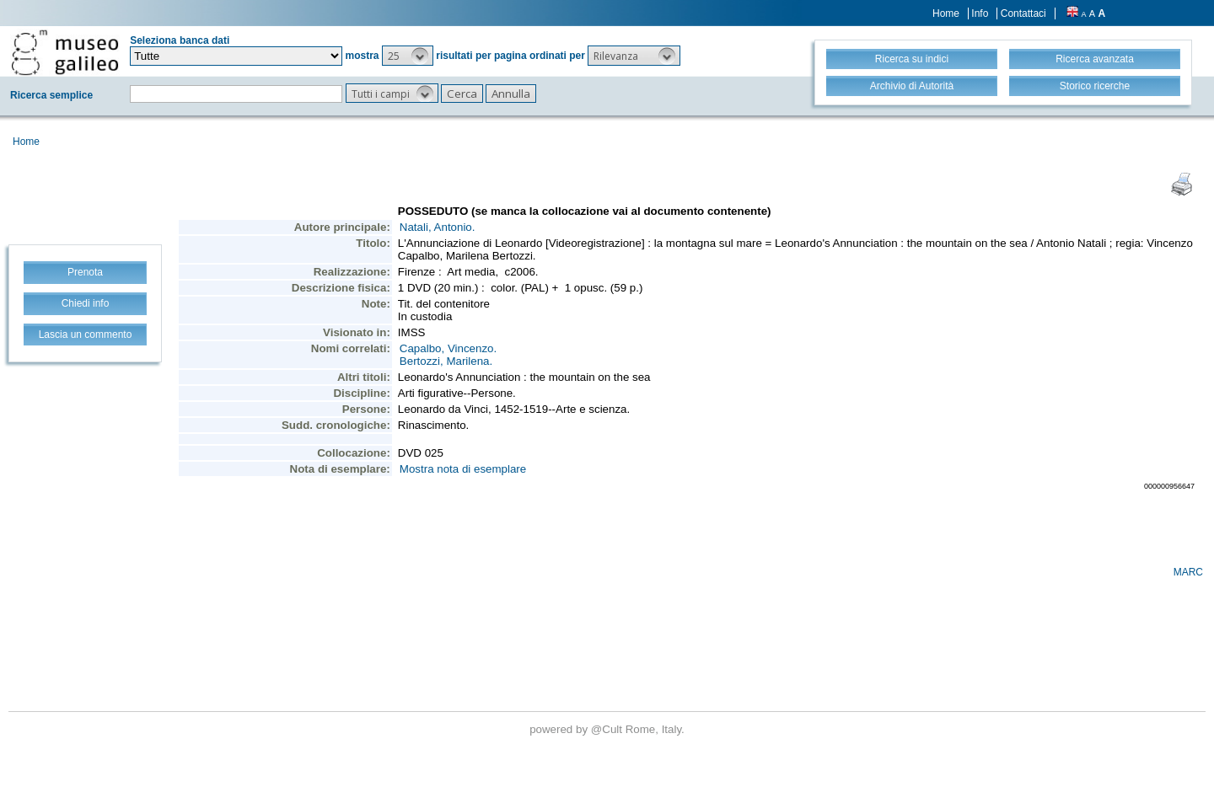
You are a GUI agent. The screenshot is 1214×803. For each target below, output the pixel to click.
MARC (1188, 572)
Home (945, 13)
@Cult (608, 729)
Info (979, 13)
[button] (407, 56)
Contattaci (1023, 13)
